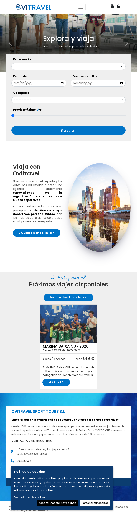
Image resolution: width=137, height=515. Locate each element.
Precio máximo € (27, 110)
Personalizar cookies (95, 503)
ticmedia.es (121, 506)
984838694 (24, 461)
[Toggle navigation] (81, 7)
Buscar (68, 130)
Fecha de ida (23, 76)
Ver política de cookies (30, 497)
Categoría (21, 93)
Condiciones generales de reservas (30, 510)
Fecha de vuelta (84, 76)
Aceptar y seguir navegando (57, 503)
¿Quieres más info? (36, 233)
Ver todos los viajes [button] (68, 297)
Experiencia (22, 59)
